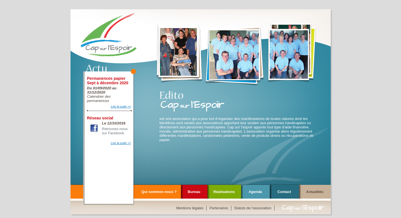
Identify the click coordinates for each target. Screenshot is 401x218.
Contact (284, 192)
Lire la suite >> (121, 106)
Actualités (314, 192)
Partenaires (218, 208)
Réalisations (224, 192)
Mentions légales (190, 208)
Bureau (194, 192)
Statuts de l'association (252, 208)
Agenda (255, 192)
